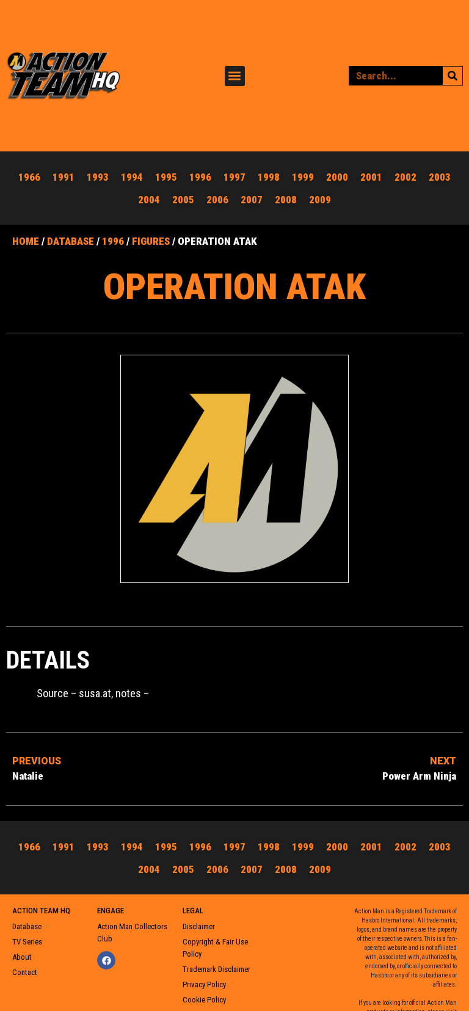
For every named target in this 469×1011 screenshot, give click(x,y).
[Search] (452, 76)
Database (70, 241)
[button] (235, 76)
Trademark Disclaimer (216, 969)
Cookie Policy (204, 999)
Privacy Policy (204, 984)
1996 (113, 241)
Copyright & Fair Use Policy (215, 947)
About (22, 957)
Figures (151, 241)
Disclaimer (199, 926)
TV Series (27, 941)
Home (25, 241)
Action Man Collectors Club (132, 932)
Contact (24, 972)
